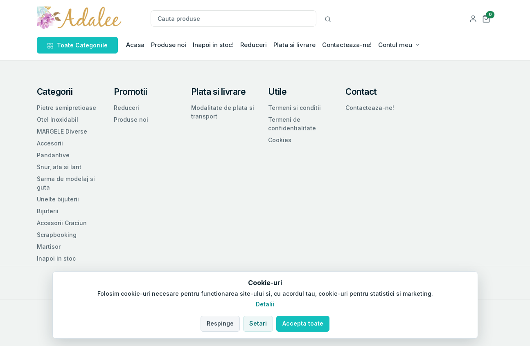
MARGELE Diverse (62, 131)
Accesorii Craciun (62, 222)
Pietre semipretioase (66, 107)
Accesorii (50, 143)
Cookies (279, 139)
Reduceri (253, 45)
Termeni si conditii (294, 107)
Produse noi (168, 45)
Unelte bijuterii (58, 199)
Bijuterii (48, 211)
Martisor (49, 246)
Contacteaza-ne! (347, 45)
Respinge (220, 323)
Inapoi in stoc (56, 258)
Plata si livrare (294, 45)
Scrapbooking (57, 234)
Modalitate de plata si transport (222, 112)
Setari (258, 323)
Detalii (265, 304)
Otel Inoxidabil (57, 119)
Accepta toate (302, 323)
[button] (486, 18)
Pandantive (53, 155)
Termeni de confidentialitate (292, 124)
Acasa (135, 45)
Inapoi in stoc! (213, 45)
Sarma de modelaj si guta (66, 183)
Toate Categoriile (77, 45)
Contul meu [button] (395, 45)
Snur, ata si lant (59, 166)
